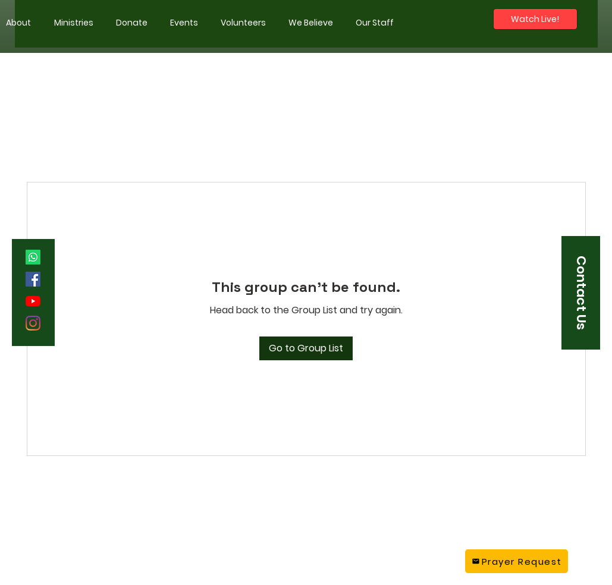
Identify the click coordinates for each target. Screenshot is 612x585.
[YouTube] (33, 301)
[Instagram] (33, 323)
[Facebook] (33, 279)
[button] (74, 22)
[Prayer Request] (516, 561)
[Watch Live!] (535, 19)
